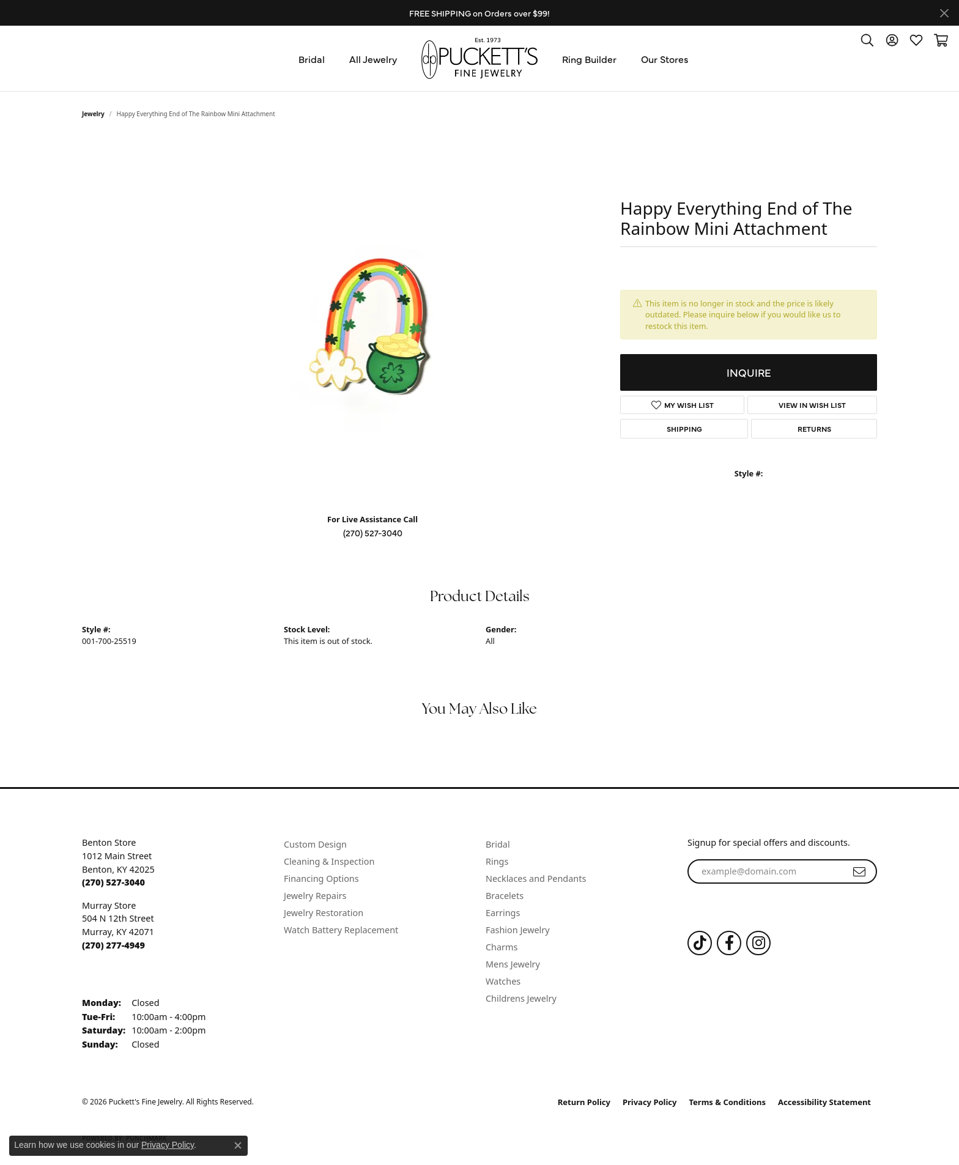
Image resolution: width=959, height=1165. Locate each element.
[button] (867, 40)
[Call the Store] (113, 882)
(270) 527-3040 (372, 533)
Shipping (684, 429)
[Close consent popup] (238, 1145)
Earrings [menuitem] (503, 913)
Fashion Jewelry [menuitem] (518, 930)
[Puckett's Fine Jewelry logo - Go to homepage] (479, 58)
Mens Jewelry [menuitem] (513, 964)
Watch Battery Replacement (341, 930)
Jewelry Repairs (315, 895)
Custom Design (315, 844)
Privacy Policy (650, 1102)
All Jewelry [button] (373, 58)
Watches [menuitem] (503, 981)
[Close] (944, 13)
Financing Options (321, 878)
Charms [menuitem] (501, 947)
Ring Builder (589, 58)
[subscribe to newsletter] (859, 871)
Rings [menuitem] (497, 861)
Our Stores (665, 58)
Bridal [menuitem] (498, 844)
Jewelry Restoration (323, 913)
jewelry (93, 113)
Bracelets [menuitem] (505, 895)
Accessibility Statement (824, 1102)
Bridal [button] (311, 58)
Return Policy (584, 1102)
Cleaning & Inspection (329, 861)
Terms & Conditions (727, 1102)
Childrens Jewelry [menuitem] (521, 998)
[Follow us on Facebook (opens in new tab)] (729, 943)
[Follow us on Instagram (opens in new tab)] (758, 943)
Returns (814, 429)
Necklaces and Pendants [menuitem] (536, 878)
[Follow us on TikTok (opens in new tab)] (699, 943)
